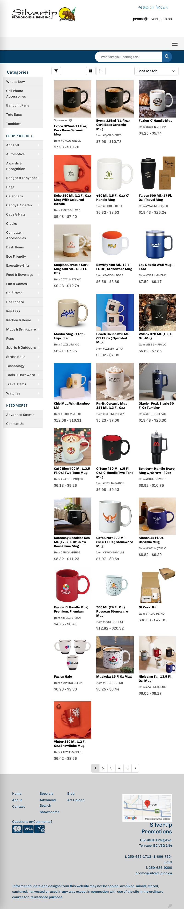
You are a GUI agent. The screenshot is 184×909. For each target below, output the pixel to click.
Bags (10, 187)
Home (16, 793)
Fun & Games (16, 284)
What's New (15, 82)
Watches (13, 393)
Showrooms (49, 812)
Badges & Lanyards (21, 178)
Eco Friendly (16, 256)
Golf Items (14, 293)
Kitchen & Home (18, 320)
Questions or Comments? (32, 822)
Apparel (12, 145)
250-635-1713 (139, 856)
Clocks (11, 223)
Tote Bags (14, 114)
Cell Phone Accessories (16, 93)
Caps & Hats (15, 214)
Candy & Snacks (19, 205)
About (17, 800)
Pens (10, 339)
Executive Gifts (18, 265)
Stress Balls (15, 357)
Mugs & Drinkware (21, 329)
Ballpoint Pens (17, 105)
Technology (15, 366)
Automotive (15, 154)
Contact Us (15, 424)
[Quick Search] (128, 57)
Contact (18, 806)
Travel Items (16, 384)
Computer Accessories (16, 235)
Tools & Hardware (20, 375)
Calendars (14, 196)
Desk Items (15, 247)
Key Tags (13, 311)
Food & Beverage (19, 275)
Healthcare (15, 302)
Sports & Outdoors (21, 347)
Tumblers (13, 124)
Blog (70, 793)
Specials (46, 793)
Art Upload (76, 800)
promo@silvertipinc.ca (152, 19)
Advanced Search (20, 415)
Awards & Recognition (15, 166)
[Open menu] (174, 43)
